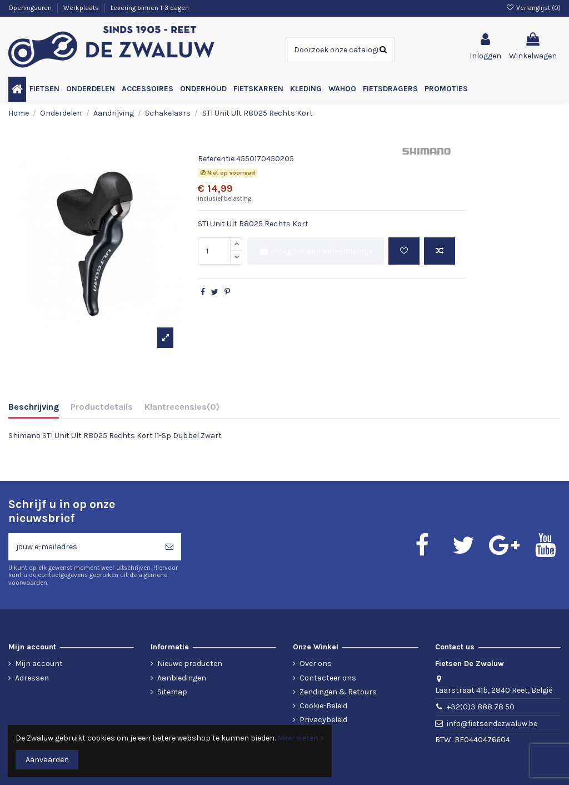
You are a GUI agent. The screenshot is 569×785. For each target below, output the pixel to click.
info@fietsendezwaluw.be (492, 723)
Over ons (316, 663)
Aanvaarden (47, 759)
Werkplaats (82, 8)
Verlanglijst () (533, 8)
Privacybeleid (323, 719)
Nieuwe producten (189, 663)
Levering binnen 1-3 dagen (150, 8)
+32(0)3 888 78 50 (481, 707)
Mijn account (39, 663)
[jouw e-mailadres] (83, 546)
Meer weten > (300, 738)
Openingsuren (30, 8)
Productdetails (102, 406)
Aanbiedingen (181, 678)
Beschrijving (33, 406)
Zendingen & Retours (338, 692)
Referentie (216, 158)
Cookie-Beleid (323, 706)
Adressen (32, 678)
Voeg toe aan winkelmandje (315, 251)
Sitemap (172, 692)
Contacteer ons (328, 678)
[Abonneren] (169, 546)
